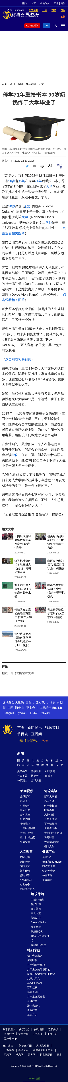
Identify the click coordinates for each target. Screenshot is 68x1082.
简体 (63, 3)
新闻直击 (25, 814)
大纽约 (19, 702)
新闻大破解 (50, 819)
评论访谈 (50, 791)
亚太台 (30, 707)
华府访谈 (25, 823)
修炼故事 (32, 1010)
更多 (59, 1054)
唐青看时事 (50, 828)
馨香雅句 (25, 870)
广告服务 (38, 1033)
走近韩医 (47, 879)
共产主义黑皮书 (36, 996)
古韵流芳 (25, 866)
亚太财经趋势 (27, 837)
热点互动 (49, 801)
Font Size (50, 165)
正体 (56, 3)
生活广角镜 (37, 899)
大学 (49, 186)
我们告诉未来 (34, 955)
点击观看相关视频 (18, 359)
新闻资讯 (34, 727)
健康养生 (48, 851)
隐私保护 (53, 1029)
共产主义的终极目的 (38, 969)
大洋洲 (51, 702)
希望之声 (23, 1050)
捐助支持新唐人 (28, 740)
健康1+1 (47, 857)
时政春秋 (49, 810)
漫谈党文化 (33, 1005)
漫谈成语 (25, 875)
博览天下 (36, 775)
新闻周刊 (25, 819)
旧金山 (19, 707)
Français (8, 712)
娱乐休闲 (37, 894)
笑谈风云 (25, 861)
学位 (49, 222)
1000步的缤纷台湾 (40, 938)
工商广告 (32, 1014)
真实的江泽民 (34, 982)
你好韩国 (36, 908)
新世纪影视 (46, 1054)
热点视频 (36, 771)
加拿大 (30, 702)
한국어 (45, 712)
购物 (45, 740)
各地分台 (45, 3)
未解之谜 (25, 857)
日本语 (34, 712)
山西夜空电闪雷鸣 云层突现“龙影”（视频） (56, 564)
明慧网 (7, 1054)
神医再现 (47, 875)
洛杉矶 (40, 702)
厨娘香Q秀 (37, 931)
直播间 (36, 734)
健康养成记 (48, 870)
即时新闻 (50, 771)
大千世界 (36, 926)
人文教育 (26, 851)
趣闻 (20, 84)
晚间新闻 (25, 810)
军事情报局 (50, 823)
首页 (4, 84)
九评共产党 (33, 978)
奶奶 (21, 181)
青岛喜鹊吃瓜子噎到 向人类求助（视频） (55, 613)
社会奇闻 (31, 84)
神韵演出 (22, 780)
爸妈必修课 (26, 879)
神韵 (24, 3)
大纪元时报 (42, 1045)
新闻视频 (26, 791)
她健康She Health (52, 861)
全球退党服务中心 (43, 1050)
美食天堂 (36, 913)
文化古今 (25, 884)
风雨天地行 (33, 992)
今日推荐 (22, 775)
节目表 (22, 734)
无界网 (31, 1054)
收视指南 (39, 1029)
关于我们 (24, 1029)
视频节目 (52, 727)
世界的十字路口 (53, 832)
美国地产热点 (27, 888)
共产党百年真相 (36, 964)
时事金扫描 (50, 805)
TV (47, 25)
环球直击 (25, 801)
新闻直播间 (32, 25)
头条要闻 (22, 771)
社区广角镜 (26, 832)
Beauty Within (38, 922)
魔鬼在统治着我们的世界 (41, 973)
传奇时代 (32, 960)
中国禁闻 (25, 805)
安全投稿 (23, 1033)
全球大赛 (36, 780)
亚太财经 (25, 841)
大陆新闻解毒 (51, 841)
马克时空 (49, 837)
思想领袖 (49, 814)
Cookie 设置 (34, 1078)
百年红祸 (32, 987)
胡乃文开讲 (48, 866)
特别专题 (33, 950)
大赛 (33, 3)
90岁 (11, 181)
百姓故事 (32, 1001)
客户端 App (10, 1038)
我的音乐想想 (38, 945)
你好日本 (36, 904)
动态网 (19, 1054)
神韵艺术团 (25, 1045)
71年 (38, 181)
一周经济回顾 (27, 828)
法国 (10, 707)
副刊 (12, 84)
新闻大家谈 (50, 796)
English (57, 707)
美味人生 (36, 917)
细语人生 (49, 846)
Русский (22, 712)
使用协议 (9, 1033)
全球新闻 (25, 796)
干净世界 (9, 1050)
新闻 (20, 753)
